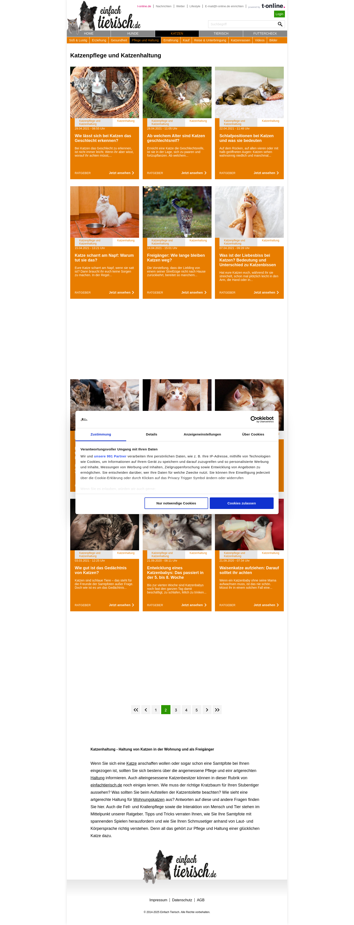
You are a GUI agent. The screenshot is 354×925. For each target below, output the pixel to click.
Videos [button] (260, 40)
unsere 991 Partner (110, 456)
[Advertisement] (177, 340)
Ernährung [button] (170, 40)
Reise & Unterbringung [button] (210, 40)
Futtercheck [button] (265, 33)
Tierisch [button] (221, 33)
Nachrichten (163, 6)
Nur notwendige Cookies (176, 503)
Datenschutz (182, 900)
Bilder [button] (273, 40)
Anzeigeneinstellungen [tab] (202, 434)
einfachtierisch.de (106, 785)
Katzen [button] (177, 33)
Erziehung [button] (99, 40)
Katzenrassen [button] (240, 40)
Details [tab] (151, 434)
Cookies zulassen (241, 503)
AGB (201, 900)
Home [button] (88, 33)
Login (279, 14)
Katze (131, 763)
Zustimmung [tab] (101, 434)
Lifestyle (195, 6)
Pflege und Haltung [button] (145, 40)
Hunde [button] (133, 33)
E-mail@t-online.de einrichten (224, 6)
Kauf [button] (186, 40)
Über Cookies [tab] (253, 434)
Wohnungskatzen (149, 799)
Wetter (180, 6)
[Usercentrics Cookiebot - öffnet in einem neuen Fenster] (254, 419)
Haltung (98, 778)
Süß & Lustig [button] (78, 40)
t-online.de (144, 6)
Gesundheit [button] (119, 40)
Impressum (158, 900)
